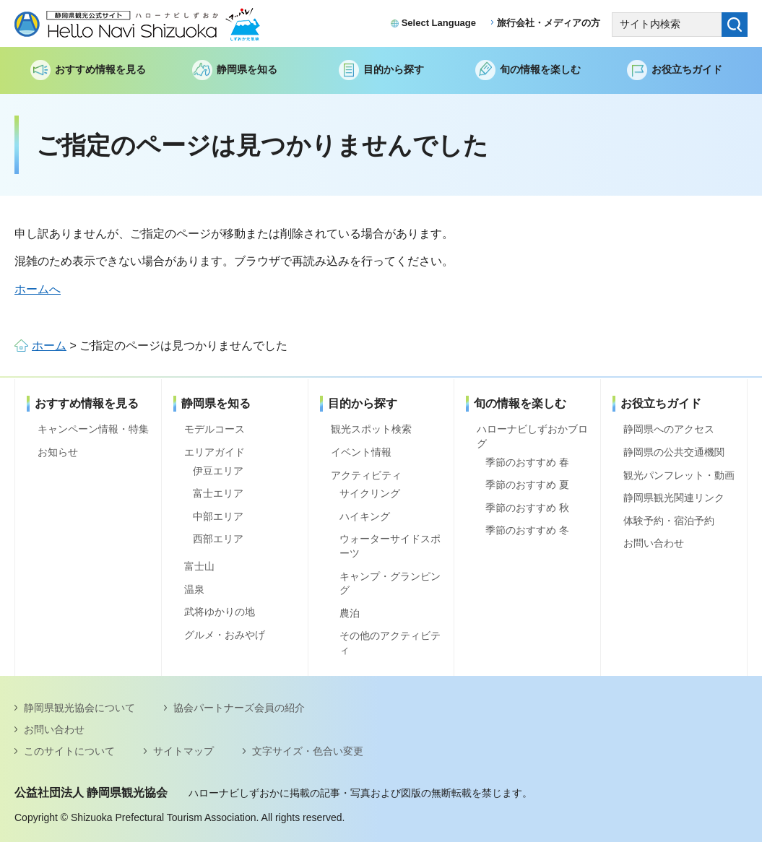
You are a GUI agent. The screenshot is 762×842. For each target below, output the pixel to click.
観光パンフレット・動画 (679, 475)
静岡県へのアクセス (668, 429)
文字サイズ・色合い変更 (307, 751)
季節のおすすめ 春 (527, 462)
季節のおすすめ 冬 (527, 530)
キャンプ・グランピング (390, 583)
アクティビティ (366, 475)
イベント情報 (361, 452)
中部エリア (218, 516)
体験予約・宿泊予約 (668, 520)
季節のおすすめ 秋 (527, 507)
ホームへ (37, 289)
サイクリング (369, 493)
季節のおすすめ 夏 (527, 484)
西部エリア (218, 538)
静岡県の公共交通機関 (673, 452)
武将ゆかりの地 (219, 611)
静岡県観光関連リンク (673, 497)
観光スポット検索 (371, 429)
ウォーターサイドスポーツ (390, 546)
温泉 (194, 589)
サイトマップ (183, 751)
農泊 (349, 613)
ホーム (49, 345)
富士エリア (218, 493)
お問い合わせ (653, 543)
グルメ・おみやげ (224, 635)
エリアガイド (214, 452)
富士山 (199, 566)
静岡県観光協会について (79, 707)
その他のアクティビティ (390, 643)
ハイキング (364, 516)
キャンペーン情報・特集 (93, 429)
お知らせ (58, 452)
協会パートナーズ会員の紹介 (239, 707)
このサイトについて (69, 751)
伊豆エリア (218, 471)
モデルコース (214, 429)
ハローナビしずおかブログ (532, 436)
